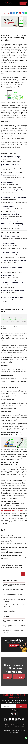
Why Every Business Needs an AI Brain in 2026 (14, 621)
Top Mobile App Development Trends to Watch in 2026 (14, 590)
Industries (14, 704)
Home (3, 13)
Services (6, 702)
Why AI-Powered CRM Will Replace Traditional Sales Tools (14, 626)
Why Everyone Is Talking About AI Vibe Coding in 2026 (14, 605)
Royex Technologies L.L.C (18, 709)
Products (13, 702)
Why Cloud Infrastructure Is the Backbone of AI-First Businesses (14, 595)
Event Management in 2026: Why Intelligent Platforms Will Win (14, 585)
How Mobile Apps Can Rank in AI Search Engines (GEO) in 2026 (14, 631)
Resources (6, 704)
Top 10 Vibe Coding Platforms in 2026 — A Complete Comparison (14, 610)
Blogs (7, 13)
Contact (19, 706)
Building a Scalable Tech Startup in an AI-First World (14, 615)
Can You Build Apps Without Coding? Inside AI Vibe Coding (14, 600)
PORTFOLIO (21, 702)
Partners (22, 704)
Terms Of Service (10, 706)
